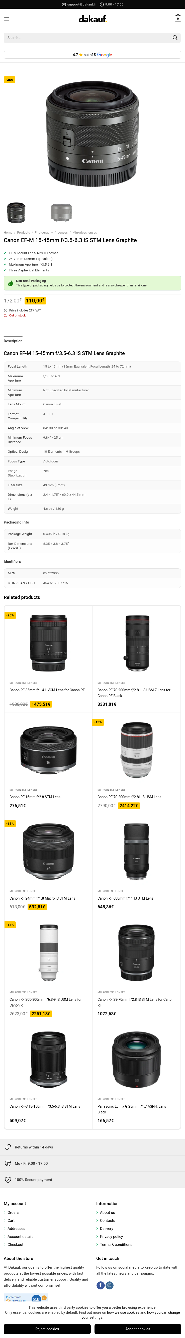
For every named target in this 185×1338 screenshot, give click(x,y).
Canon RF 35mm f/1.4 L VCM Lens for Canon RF (47, 690)
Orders (13, 1212)
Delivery (106, 1228)
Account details (21, 1236)
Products (23, 232)
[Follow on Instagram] (110, 1285)
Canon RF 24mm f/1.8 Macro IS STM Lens (42, 898)
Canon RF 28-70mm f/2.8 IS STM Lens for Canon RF (135, 1002)
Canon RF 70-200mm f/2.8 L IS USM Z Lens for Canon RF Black (134, 693)
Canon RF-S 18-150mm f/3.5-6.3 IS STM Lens (45, 1106)
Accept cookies (137, 1329)
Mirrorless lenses (84, 232)
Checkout (15, 1244)
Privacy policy (111, 1236)
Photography (44, 232)
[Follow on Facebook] (101, 1285)
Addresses (16, 1228)
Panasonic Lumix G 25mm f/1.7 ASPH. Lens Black (132, 1109)
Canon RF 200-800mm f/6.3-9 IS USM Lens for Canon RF (46, 1002)
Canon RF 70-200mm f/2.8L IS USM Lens (129, 797)
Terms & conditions (116, 1244)
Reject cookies (47, 1329)
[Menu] (7, 19)
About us (107, 1212)
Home (8, 232)
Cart (11, 1220)
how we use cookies (123, 1312)
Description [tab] (13, 341)
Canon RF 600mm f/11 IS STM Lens (125, 898)
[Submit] (175, 38)
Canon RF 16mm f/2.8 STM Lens (35, 797)
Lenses (63, 232)
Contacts (107, 1220)
